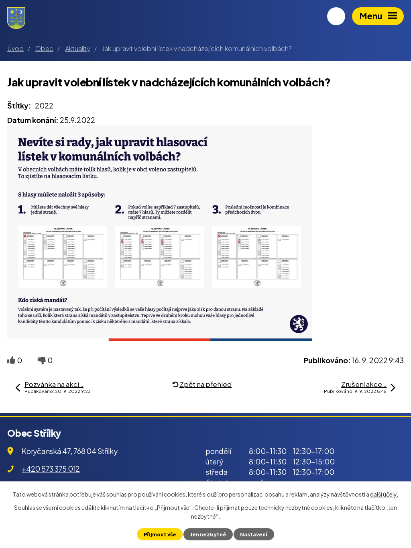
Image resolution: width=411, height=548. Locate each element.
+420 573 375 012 (51, 468)
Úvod (15, 48)
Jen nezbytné (208, 534)
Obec (44, 48)
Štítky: (19, 105)
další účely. (384, 494)
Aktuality (77, 48)
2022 (44, 105)
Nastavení (253, 534)
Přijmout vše (160, 534)
